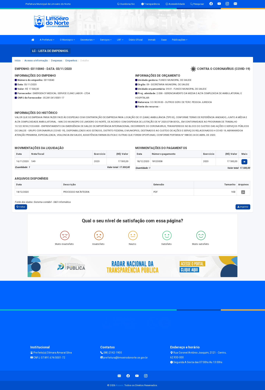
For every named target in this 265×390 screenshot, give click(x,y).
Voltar (21, 207)
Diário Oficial (136, 39)
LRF (120, 39)
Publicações (179, 39)
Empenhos (71, 60)
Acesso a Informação (36, 60)
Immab (152, 39)
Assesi (119, 385)
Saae (164, 39)
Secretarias (87, 39)
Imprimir (242, 207)
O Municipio (67, 39)
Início (18, 60)
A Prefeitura (47, 39)
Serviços (106, 39)
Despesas (56, 60)
